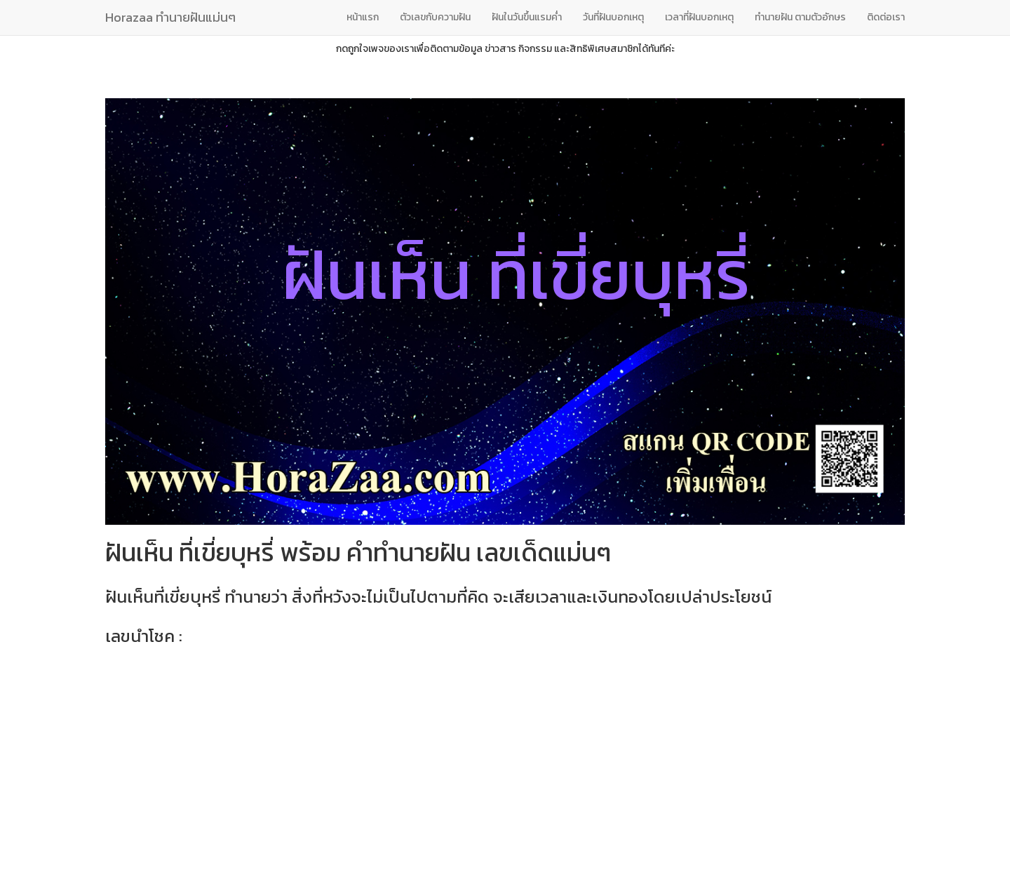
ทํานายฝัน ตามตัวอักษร (800, 17)
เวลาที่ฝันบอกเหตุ (699, 17)
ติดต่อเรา (886, 17)
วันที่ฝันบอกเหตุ (613, 17)
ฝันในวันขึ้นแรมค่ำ (527, 17)
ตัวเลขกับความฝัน (435, 17)
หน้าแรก (362, 17)
